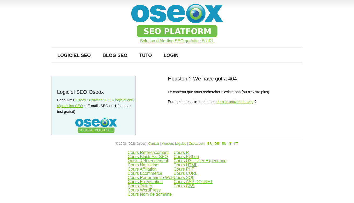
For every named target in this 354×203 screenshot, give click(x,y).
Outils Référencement (148, 161)
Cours (185, 165)
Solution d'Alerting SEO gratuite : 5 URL (177, 41)
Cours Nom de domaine (150, 194)
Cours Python (186, 156)
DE (217, 144)
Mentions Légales (174, 144)
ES (224, 144)
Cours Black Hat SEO (148, 156)
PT (236, 144)
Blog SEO (114, 55)
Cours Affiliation (142, 169)
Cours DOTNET (193, 181)
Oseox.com (197, 144)
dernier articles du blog (235, 102)
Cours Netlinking (143, 165)
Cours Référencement (148, 152)
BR (209, 144)
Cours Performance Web (151, 177)
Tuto (145, 55)
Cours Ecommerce (145, 173)
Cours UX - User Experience (200, 161)
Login (171, 55)
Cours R (181, 152)
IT (230, 144)
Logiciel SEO (74, 55)
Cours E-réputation (145, 181)
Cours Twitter (140, 186)
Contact (153, 144)
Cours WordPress (144, 190)
